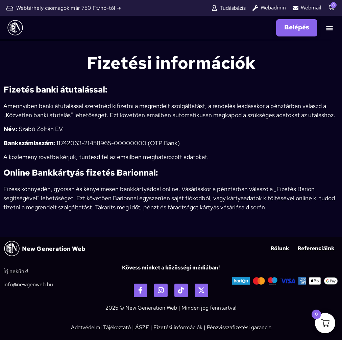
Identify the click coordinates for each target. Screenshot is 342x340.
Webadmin (273, 7)
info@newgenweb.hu (28, 284)
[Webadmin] (255, 8)
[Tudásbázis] (214, 8)
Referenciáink (316, 248)
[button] (329, 27)
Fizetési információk (177, 327)
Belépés (296, 27)
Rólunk (279, 248)
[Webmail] (295, 8)
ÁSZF (142, 327)
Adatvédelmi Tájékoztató (101, 327)
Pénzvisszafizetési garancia (239, 327)
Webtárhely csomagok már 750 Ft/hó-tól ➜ (68, 7)
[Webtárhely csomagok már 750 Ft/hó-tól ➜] (10, 8)
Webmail (311, 7)
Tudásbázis (233, 7)
